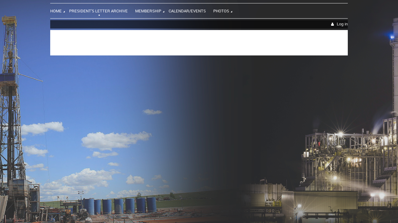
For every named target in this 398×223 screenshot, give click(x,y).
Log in (342, 24)
